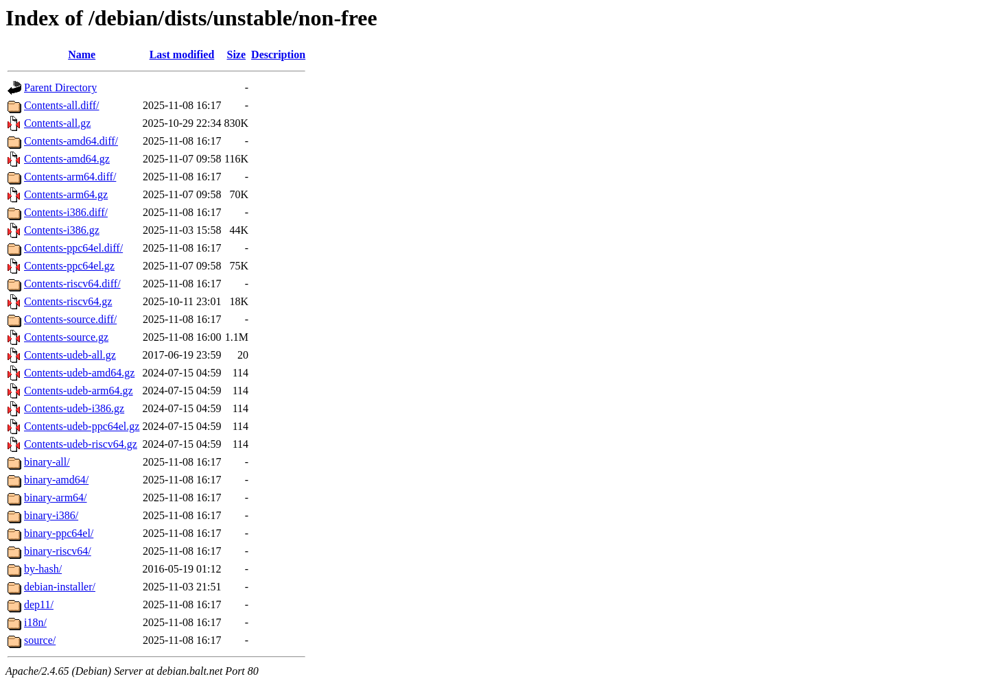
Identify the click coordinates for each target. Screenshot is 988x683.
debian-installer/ (59, 586)
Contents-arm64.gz (66, 194)
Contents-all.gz (57, 123)
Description (278, 54)
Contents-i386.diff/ (66, 212)
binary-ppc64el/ (58, 533)
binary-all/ (47, 462)
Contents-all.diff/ (61, 105)
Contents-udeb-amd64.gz (79, 373)
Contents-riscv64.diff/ (72, 283)
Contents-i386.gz (61, 230)
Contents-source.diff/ (70, 319)
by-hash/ (43, 569)
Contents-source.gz (66, 337)
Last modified (182, 54)
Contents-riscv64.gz (68, 301)
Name (81, 54)
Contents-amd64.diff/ (71, 141)
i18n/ (35, 622)
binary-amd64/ (56, 480)
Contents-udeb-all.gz (70, 355)
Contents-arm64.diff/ (70, 176)
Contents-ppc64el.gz (69, 266)
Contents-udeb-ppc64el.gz (81, 426)
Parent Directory (60, 87)
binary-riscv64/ (57, 551)
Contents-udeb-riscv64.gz (80, 444)
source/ (40, 640)
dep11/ (39, 604)
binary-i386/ (51, 515)
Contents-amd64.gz (67, 159)
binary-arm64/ (55, 497)
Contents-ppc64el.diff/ (73, 248)
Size (236, 54)
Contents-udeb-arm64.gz (78, 390)
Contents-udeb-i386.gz (74, 408)
